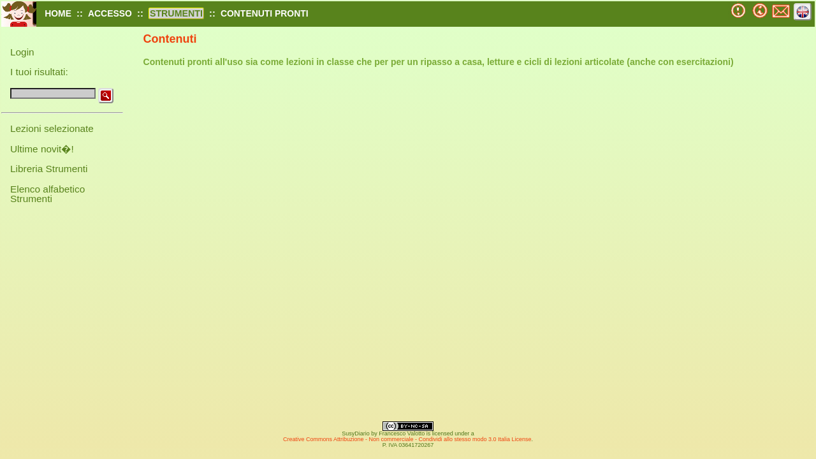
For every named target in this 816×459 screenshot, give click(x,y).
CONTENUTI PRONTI (265, 13)
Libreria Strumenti (48, 168)
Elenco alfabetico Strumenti (47, 194)
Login (22, 52)
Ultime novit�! (42, 148)
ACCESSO (110, 13)
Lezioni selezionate (52, 128)
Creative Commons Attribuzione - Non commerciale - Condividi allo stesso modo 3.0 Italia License (407, 439)
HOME (58, 13)
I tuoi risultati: (39, 71)
